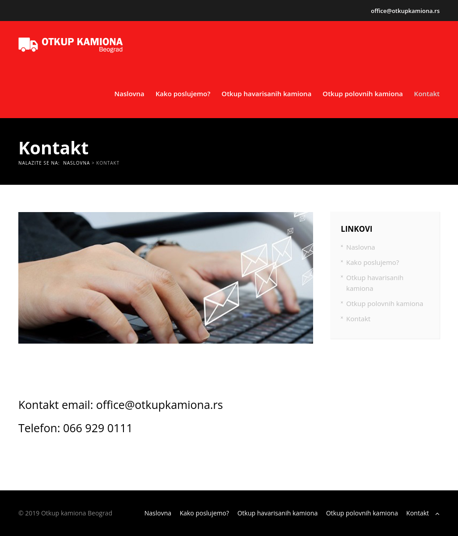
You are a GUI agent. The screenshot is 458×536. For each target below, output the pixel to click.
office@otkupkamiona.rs (405, 11)
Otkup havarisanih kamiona (266, 93)
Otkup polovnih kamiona (362, 93)
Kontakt (427, 93)
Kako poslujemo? (183, 93)
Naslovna (129, 93)
